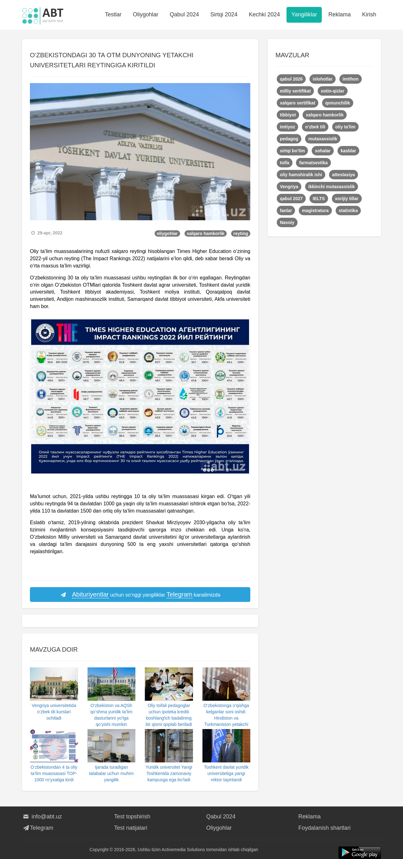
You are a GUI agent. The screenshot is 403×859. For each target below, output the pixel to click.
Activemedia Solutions (183, 849)
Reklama (339, 14)
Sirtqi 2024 (223, 14)
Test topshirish (132, 816)
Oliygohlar (145, 14)
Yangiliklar (304, 14)
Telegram (37, 828)
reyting (240, 233)
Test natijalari (130, 828)
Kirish (369, 14)
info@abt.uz (42, 816)
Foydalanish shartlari (324, 828)
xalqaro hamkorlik (205, 233)
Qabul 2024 (184, 14)
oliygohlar (167, 233)
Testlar (113, 14)
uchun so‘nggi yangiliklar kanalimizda (140, 594)
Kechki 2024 (264, 14)
